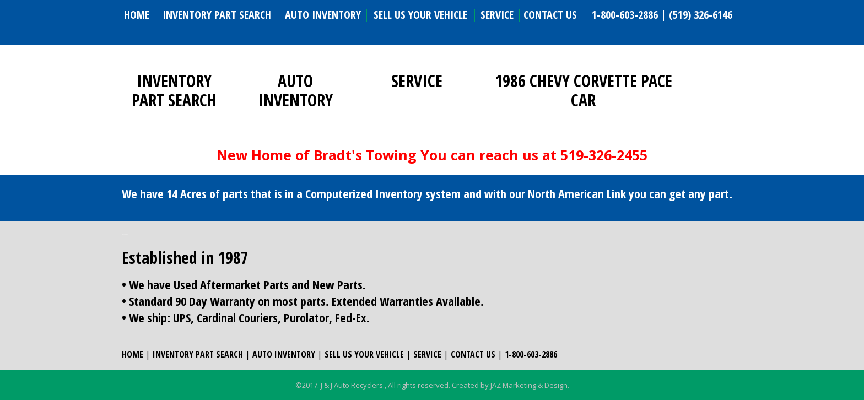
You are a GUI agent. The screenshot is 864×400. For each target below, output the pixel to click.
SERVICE (497, 14)
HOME (136, 14)
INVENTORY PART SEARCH (217, 14)
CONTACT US (550, 14)
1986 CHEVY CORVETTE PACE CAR (583, 90)
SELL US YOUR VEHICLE (420, 14)
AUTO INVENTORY (323, 14)
